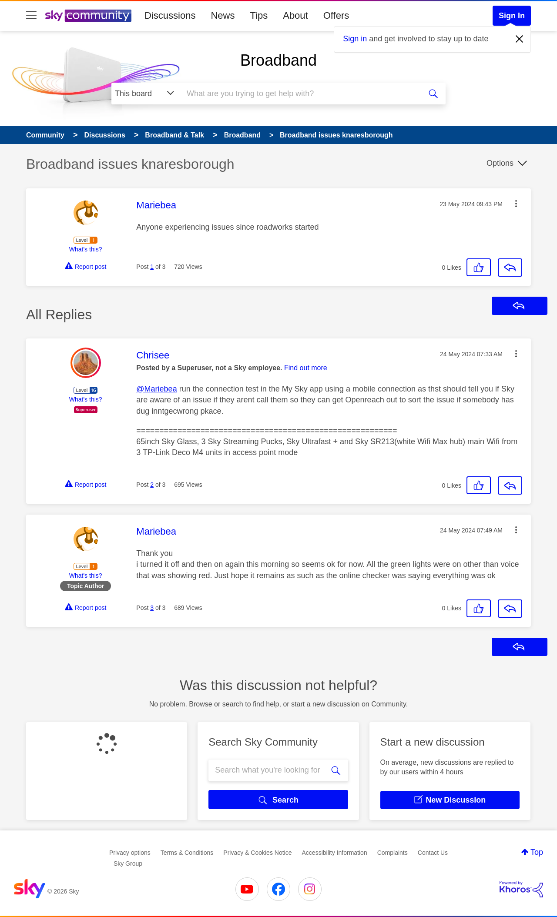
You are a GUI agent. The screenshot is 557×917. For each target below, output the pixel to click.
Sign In (512, 15)
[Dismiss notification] (520, 39)
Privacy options (130, 852)
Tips (259, 15)
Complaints (392, 852)
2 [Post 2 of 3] (152, 484)
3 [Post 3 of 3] (152, 607)
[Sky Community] (88, 15)
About (295, 15)
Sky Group (128, 863)
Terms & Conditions (187, 852)
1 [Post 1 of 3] (152, 266)
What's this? (85, 249)
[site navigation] (31, 15)
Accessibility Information (334, 852)
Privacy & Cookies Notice (257, 852)
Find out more (305, 367)
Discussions (169, 15)
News (223, 15)
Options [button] (500, 163)
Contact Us (433, 852)
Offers (336, 15)
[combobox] (299, 93)
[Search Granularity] (145, 93)
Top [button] (536, 852)
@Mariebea (156, 389)
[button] (516, 203)
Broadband (278, 60)
